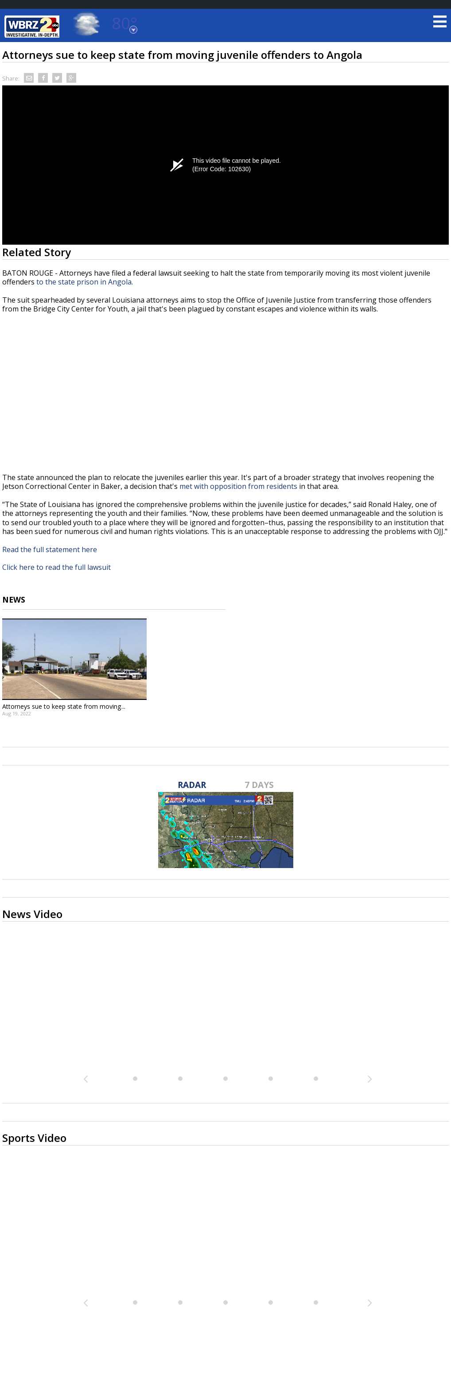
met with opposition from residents (238, 486)
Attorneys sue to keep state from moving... (63, 706)
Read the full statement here (49, 549)
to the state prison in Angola (84, 282)
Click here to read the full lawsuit (56, 567)
